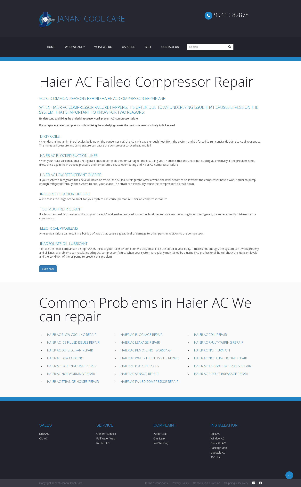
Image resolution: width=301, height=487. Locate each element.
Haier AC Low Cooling (65, 358)
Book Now (48, 268)
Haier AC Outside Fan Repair (70, 350)
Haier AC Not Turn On (212, 350)
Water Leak (160, 433)
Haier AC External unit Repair (71, 366)
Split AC (215, 433)
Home (53, 47)
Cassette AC (218, 443)
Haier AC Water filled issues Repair (150, 358)
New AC (44, 433)
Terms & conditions (156, 483)
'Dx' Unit (216, 457)
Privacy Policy (180, 483)
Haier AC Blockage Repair (142, 334)
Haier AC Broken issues (140, 366)
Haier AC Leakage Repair (140, 342)
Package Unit (219, 447)
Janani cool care (91, 18)
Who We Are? (75, 47)
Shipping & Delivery (236, 483)
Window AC (218, 438)
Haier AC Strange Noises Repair (73, 381)
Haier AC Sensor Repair (140, 374)
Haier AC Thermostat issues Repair (222, 366)
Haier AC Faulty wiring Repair (218, 342)
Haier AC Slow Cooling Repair (71, 334)
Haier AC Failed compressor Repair (149, 381)
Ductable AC (218, 452)
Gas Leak (159, 438)
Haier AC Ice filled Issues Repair (73, 342)
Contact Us (170, 47)
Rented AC (103, 443)
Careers (128, 47)
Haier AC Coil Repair (210, 334)
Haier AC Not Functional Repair (220, 358)
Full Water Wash (106, 438)
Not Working (160, 443)
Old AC (43, 438)
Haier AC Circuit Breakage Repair (221, 374)
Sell (148, 47)
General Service (106, 433)
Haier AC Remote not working (146, 350)
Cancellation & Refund (206, 483)
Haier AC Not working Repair (71, 374)
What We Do (103, 47)
